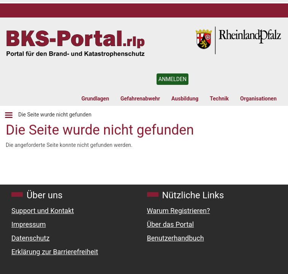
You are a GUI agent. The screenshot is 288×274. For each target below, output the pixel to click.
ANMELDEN (172, 79)
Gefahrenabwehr (140, 99)
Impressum (28, 224)
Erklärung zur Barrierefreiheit (54, 252)
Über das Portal (170, 224)
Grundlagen (95, 99)
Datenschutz (30, 238)
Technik (219, 99)
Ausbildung (184, 99)
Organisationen (258, 99)
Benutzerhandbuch (175, 238)
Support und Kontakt (42, 211)
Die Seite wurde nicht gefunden (55, 115)
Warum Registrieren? (178, 211)
